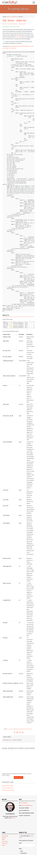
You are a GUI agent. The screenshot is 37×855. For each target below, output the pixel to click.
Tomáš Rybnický (14, 23)
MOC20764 (24, 729)
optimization (29, 729)
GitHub (3, 839)
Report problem (5, 836)
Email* (27, 844)
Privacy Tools (4, 843)
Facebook (4, 837)
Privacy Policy (5, 841)
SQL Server (11, 729)
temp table (18, 37)
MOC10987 (20, 729)
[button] (18, 777)
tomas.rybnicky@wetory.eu (27, 805)
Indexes (7, 729)
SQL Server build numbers (7, 788)
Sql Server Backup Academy (8, 790)
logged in (11, 739)
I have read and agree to (26, 836)
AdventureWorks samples (7, 785)
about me (13, 818)
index (16, 729)
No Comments (23, 23)
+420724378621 (24, 802)
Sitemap (3, 845)
